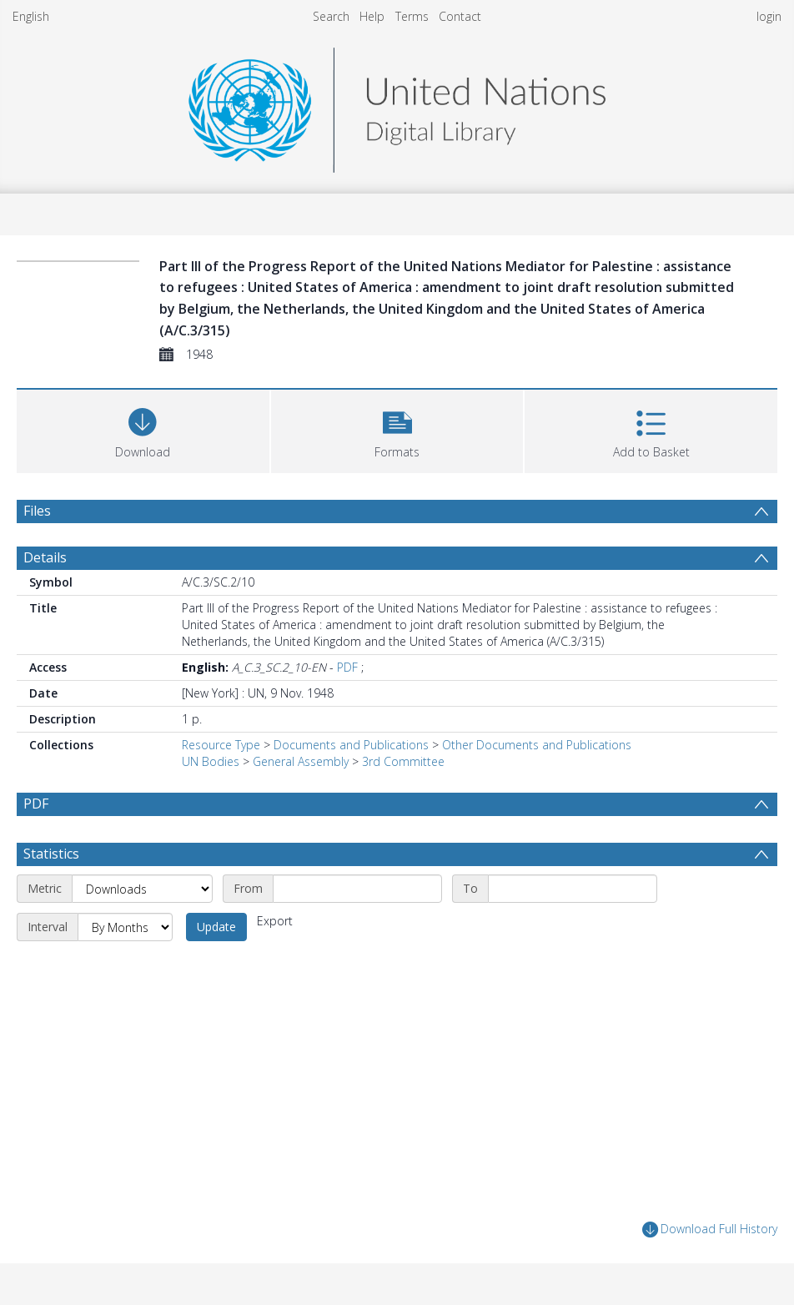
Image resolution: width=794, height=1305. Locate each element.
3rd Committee (403, 761)
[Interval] (125, 927)
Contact (460, 16)
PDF (347, 667)
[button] (397, 429)
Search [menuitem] (331, 16)
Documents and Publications (351, 745)
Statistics (51, 853)
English (31, 16)
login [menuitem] (768, 16)
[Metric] (142, 888)
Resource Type (221, 745)
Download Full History (709, 1229)
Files (37, 510)
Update (216, 927)
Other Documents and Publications (536, 745)
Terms (412, 16)
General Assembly (301, 761)
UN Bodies (210, 761)
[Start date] (357, 888)
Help (371, 16)
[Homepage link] (397, 105)
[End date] (572, 888)
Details (45, 557)
